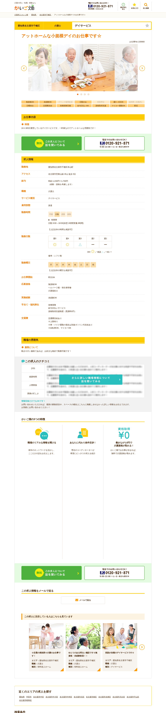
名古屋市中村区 (66, 596)
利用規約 (55, 667)
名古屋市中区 (38, 596)
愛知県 (22, 596)
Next (142, 546)
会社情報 (21, 667)
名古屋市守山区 (133, 596)
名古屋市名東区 (104, 596)
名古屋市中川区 (52, 596)
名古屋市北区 (79, 596)
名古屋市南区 (91, 596)
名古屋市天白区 (118, 596)
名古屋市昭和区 (25, 599)
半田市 (29, 596)
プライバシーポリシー (95, 667)
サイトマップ (126, 667)
